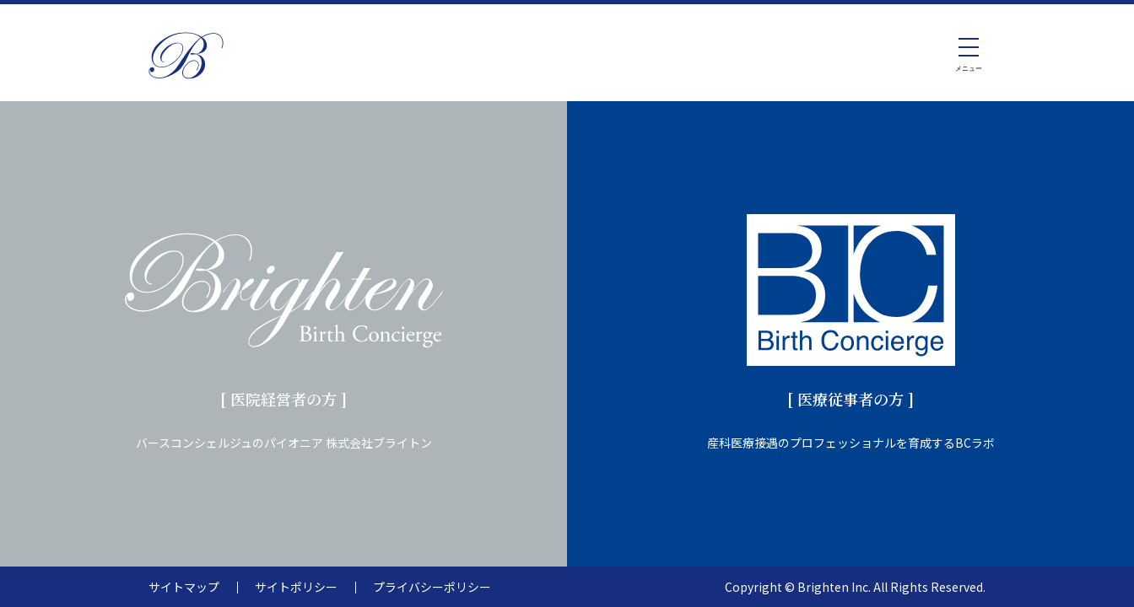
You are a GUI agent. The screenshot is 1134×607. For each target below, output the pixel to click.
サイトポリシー (296, 586)
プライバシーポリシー (432, 586)
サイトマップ (183, 586)
